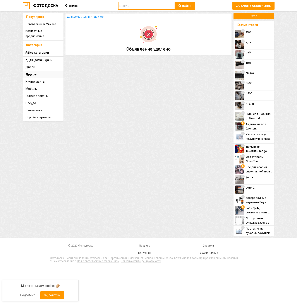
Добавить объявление (253, 5)
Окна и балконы (37, 90)
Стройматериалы (38, 112)
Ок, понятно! (52, 295)
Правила (124, 245)
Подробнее (27, 295)
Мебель (31, 83)
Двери (31, 62)
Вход (253, 16)
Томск (71, 5)
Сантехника (34, 105)
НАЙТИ (185, 5)
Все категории (37, 47)
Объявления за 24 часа (41, 24)
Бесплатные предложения (44, 30)
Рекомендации (172, 253)
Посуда (31, 98)
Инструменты (35, 76)
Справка (172, 245)
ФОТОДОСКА (45, 5)
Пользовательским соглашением (119, 260)
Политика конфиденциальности (162, 260)
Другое (100, 16)
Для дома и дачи (80, 16)
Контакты (124, 253)
